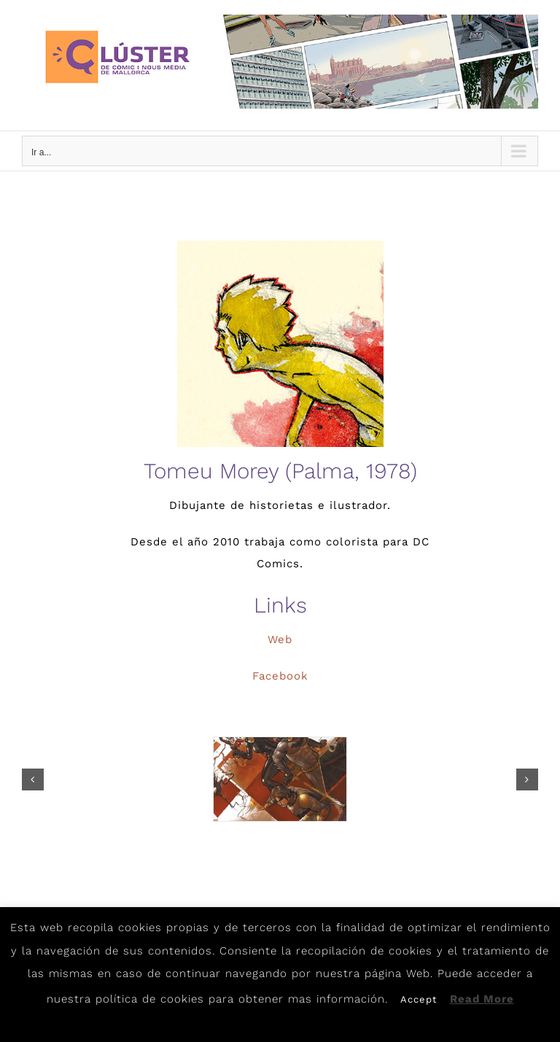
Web (280, 639)
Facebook (280, 676)
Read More (482, 999)
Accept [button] (418, 999)
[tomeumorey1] (280, 779)
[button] (33, 779)
